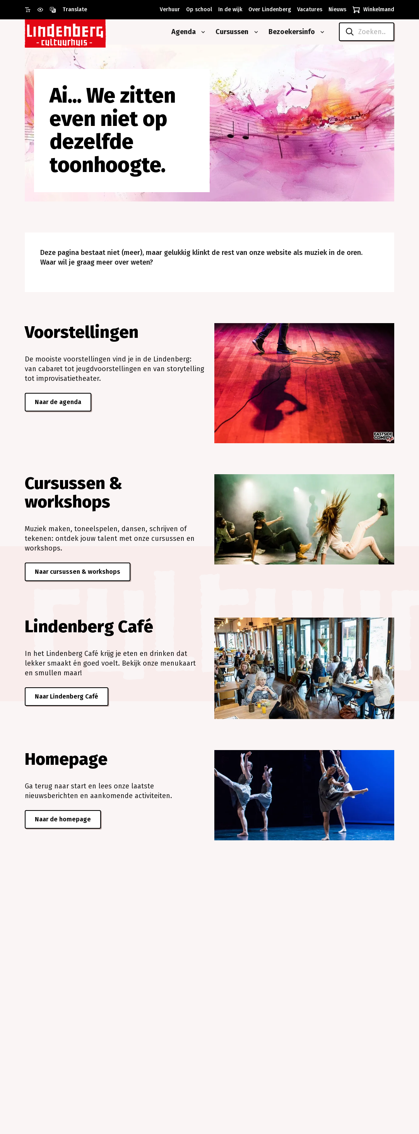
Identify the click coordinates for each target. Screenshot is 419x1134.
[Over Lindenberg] (268, 9)
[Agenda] (181, 32)
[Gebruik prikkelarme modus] (43, 10)
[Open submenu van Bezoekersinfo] (321, 32)
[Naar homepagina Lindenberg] (83, 32)
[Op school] (197, 9)
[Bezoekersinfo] (289, 32)
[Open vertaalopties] (68, 10)
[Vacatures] (308, 9)
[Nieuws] (335, 9)
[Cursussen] (229, 32)
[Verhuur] (168, 9)
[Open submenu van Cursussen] (255, 32)
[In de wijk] (228, 9)
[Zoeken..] (366, 31)
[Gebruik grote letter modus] (31, 10)
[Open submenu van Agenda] (202, 32)
